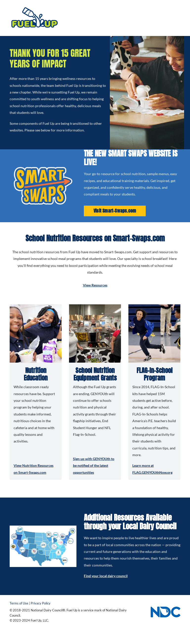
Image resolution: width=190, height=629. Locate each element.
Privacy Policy (40, 603)
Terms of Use (19, 603)
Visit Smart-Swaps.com (115, 210)
